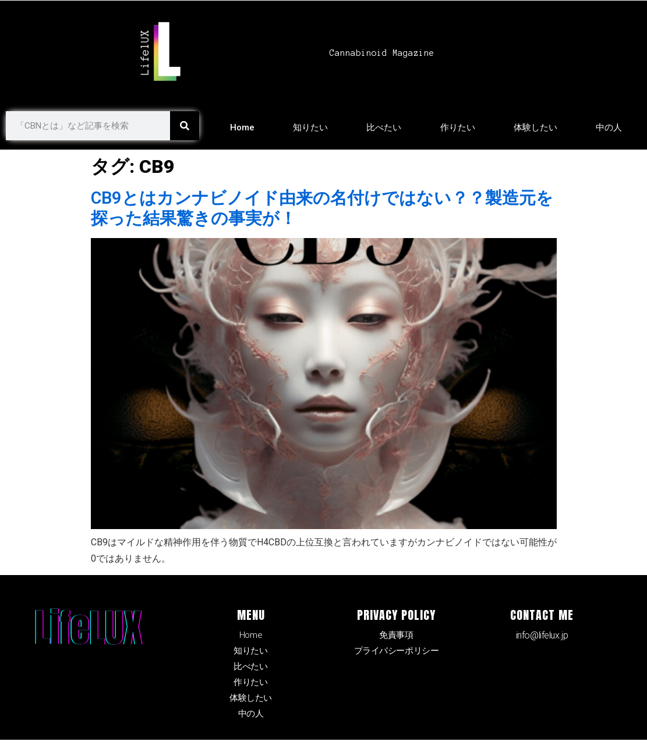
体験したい (535, 127)
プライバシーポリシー (396, 651)
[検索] (184, 125)
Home (242, 127)
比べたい (383, 127)
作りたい (457, 127)
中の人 (609, 127)
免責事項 (396, 635)
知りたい (310, 127)
